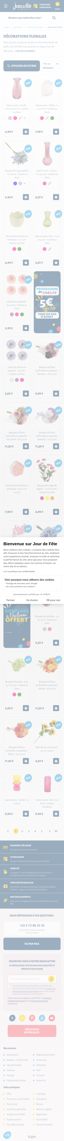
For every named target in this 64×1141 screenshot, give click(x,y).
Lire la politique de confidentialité (19, 571)
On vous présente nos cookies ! (20, 586)
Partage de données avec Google (21, 583)
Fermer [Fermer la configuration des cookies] (10, 600)
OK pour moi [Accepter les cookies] (53, 600)
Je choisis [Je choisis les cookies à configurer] (32, 600)
